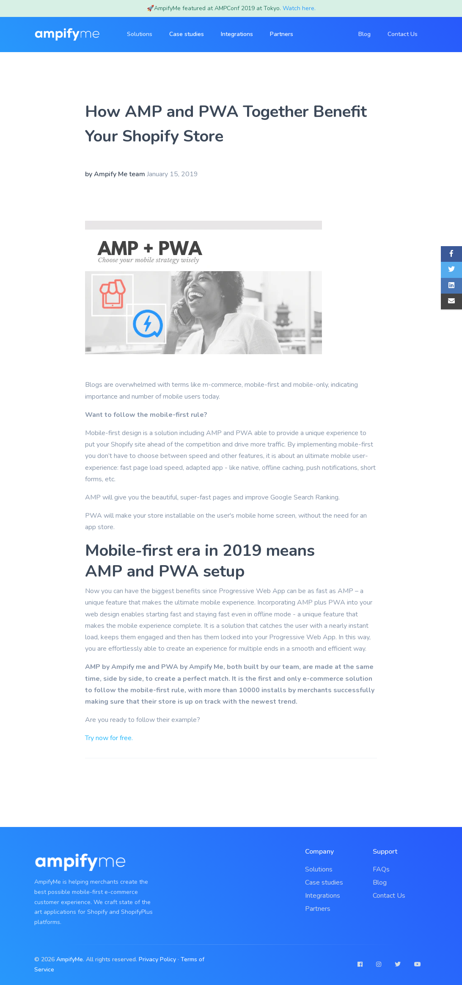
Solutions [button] (139, 34)
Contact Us (403, 34)
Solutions (319, 869)
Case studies (186, 34)
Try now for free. (109, 738)
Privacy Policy (158, 959)
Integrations (237, 34)
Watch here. (299, 8)
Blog (364, 34)
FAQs (381, 869)
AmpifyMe (69, 959)
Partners (281, 34)
